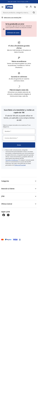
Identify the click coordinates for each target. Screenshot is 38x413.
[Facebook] (3, 215)
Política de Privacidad (20, 165)
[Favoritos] (27, 7)
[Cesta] (35, 7)
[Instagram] (8, 215)
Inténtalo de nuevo (13, 33)
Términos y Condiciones (11, 160)
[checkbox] (4, 150)
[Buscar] (34, 12)
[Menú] (2, 7)
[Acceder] (31, 7)
